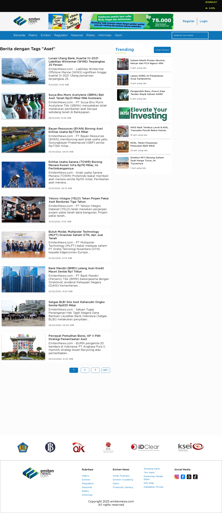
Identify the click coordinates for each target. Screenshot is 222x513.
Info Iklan (149, 483)
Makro (33, 35)
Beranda (19, 35)
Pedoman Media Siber (153, 478)
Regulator (61, 35)
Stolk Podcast (121, 476)
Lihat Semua (162, 50)
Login (204, 21)
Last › (106, 370)
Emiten (46, 35)
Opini (118, 35)
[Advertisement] (55, 402)
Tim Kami (149, 472)
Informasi (104, 35)
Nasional (77, 35)
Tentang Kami (152, 469)
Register (188, 21)
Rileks (90, 35)
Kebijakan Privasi (153, 487)
